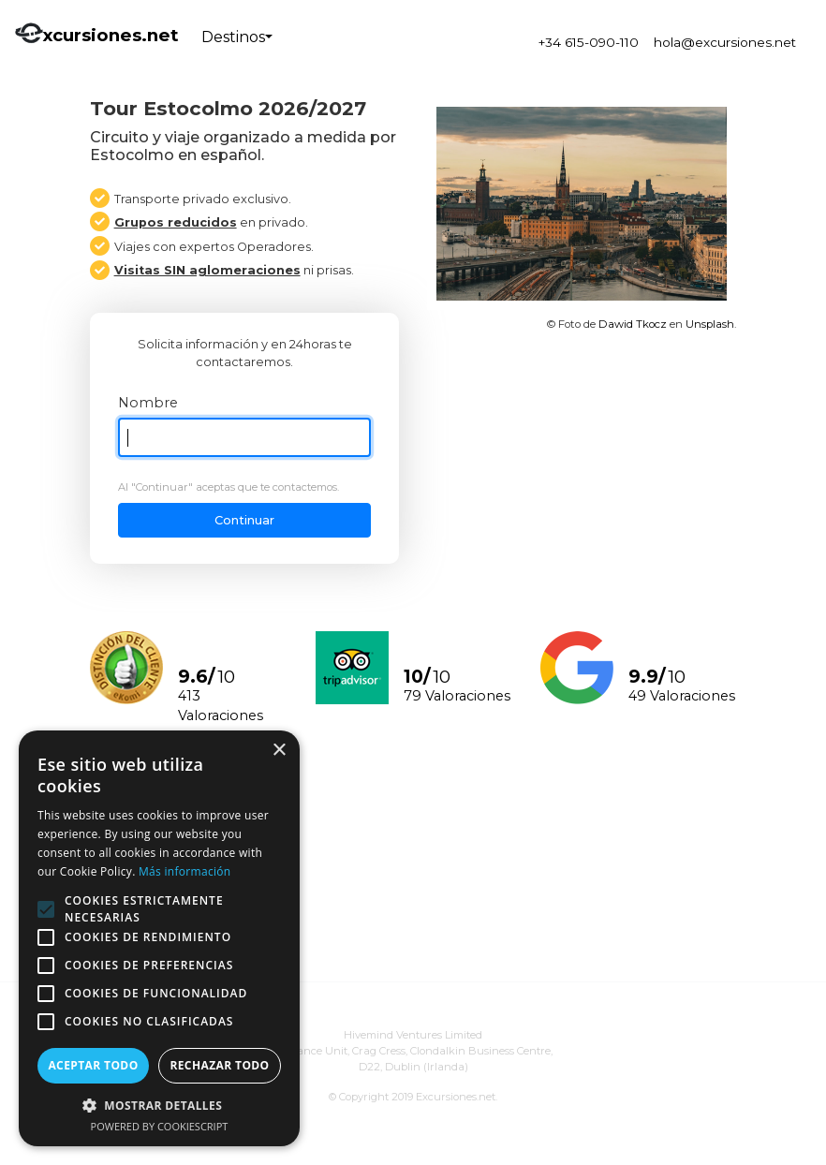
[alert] (159, 938)
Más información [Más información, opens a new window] (184, 871)
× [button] (279, 751)
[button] (159, 1105)
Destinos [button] (233, 37)
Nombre (148, 402)
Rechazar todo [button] (219, 1065)
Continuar (244, 520)
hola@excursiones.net (725, 42)
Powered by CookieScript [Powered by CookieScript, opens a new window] (160, 1126)
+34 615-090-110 (588, 42)
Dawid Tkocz (632, 324)
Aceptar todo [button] (93, 1065)
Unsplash (710, 324)
